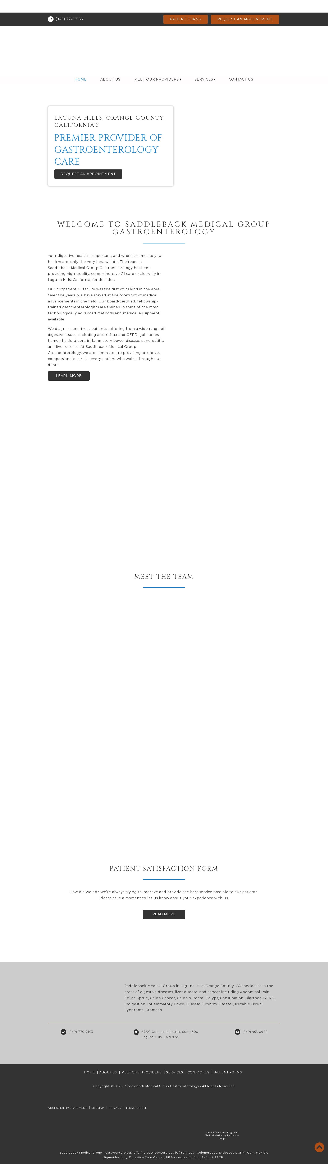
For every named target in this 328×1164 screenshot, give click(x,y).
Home (81, 67)
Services (204, 67)
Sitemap (97, 1107)
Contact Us (241, 67)
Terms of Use (136, 1107)
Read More (164, 914)
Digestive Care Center (146, 1157)
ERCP (219, 1157)
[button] (24, 137)
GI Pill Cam (246, 1152)
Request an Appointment (245, 7)
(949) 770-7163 (69, 6)
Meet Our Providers (157, 67)
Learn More (69, 376)
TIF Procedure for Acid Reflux (188, 1157)
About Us (111, 67)
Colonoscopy (207, 1152)
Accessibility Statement (67, 1107)
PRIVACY (115, 1107)
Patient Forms (185, 7)
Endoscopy (227, 1152)
